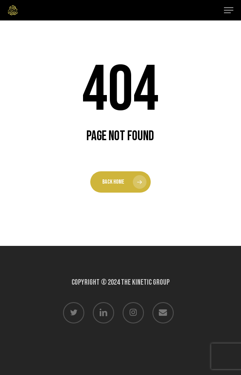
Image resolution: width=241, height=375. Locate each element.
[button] (228, 10)
